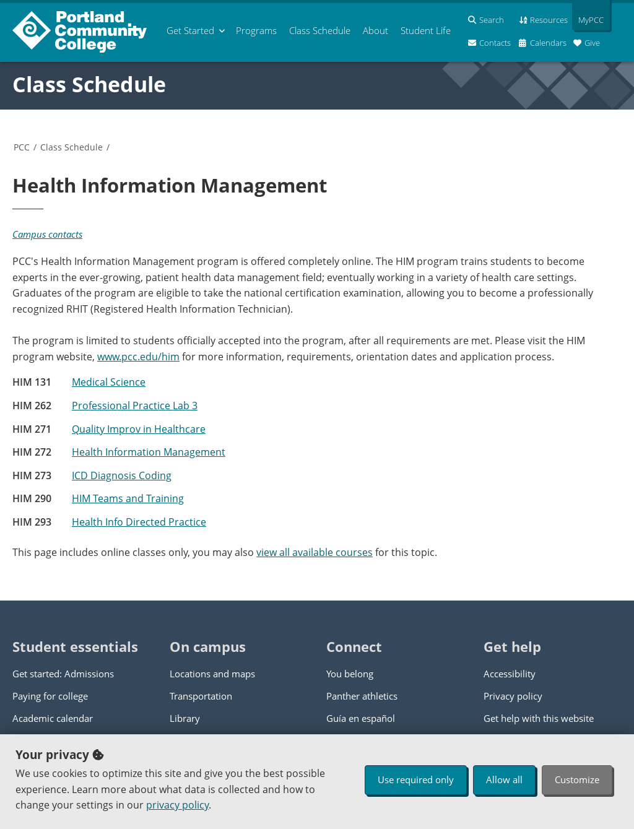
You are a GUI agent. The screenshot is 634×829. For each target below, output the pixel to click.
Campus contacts (47, 234)
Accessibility (510, 673)
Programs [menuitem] (256, 30)
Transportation (201, 696)
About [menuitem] (375, 30)
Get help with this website (539, 718)
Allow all (504, 779)
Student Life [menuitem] (426, 30)
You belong (349, 673)
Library (185, 718)
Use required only (416, 779)
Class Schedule (89, 84)
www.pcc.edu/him (138, 356)
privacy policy (177, 805)
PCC (22, 147)
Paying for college (50, 696)
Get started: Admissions (63, 673)
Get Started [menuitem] (190, 30)
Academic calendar (52, 718)
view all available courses (314, 552)
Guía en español (360, 718)
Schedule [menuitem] (319, 30)
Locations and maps (212, 673)
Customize (577, 779)
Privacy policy (513, 696)
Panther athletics (361, 696)
